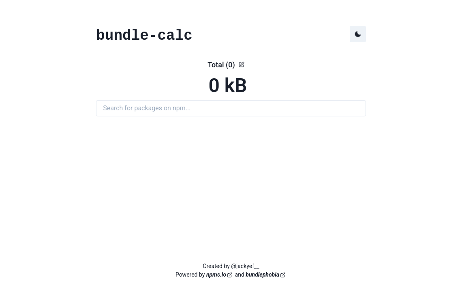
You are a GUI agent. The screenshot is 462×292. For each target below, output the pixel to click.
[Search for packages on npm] (231, 108)
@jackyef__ (245, 266)
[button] (231, 79)
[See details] (241, 64)
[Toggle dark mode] (358, 34)
